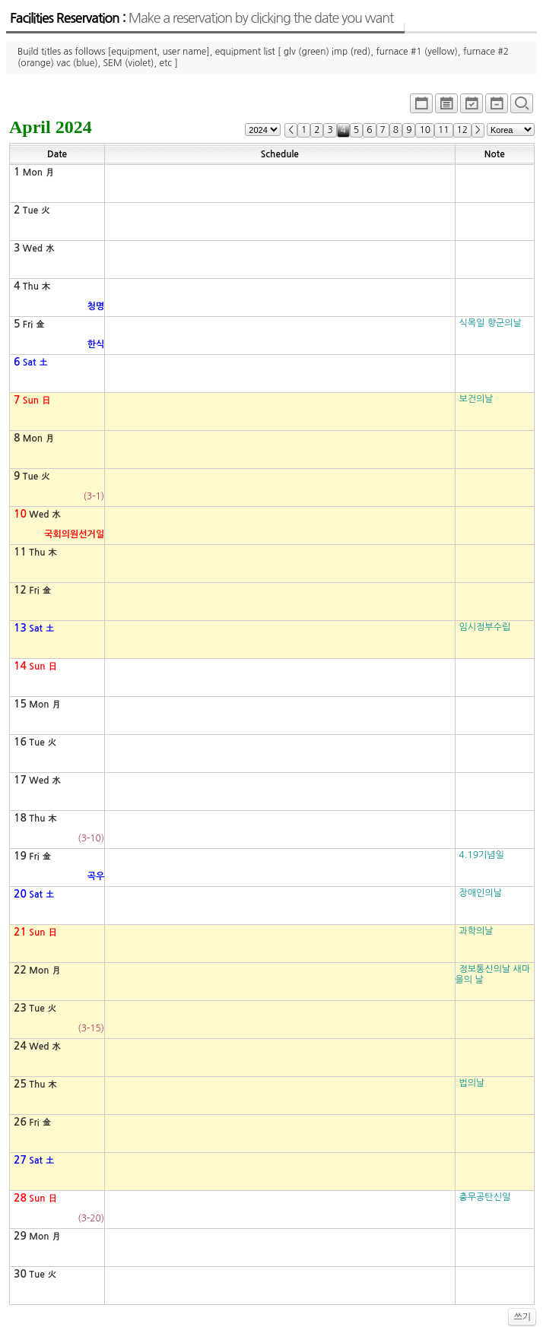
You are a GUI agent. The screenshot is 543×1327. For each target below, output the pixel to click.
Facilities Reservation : (201, 18)
